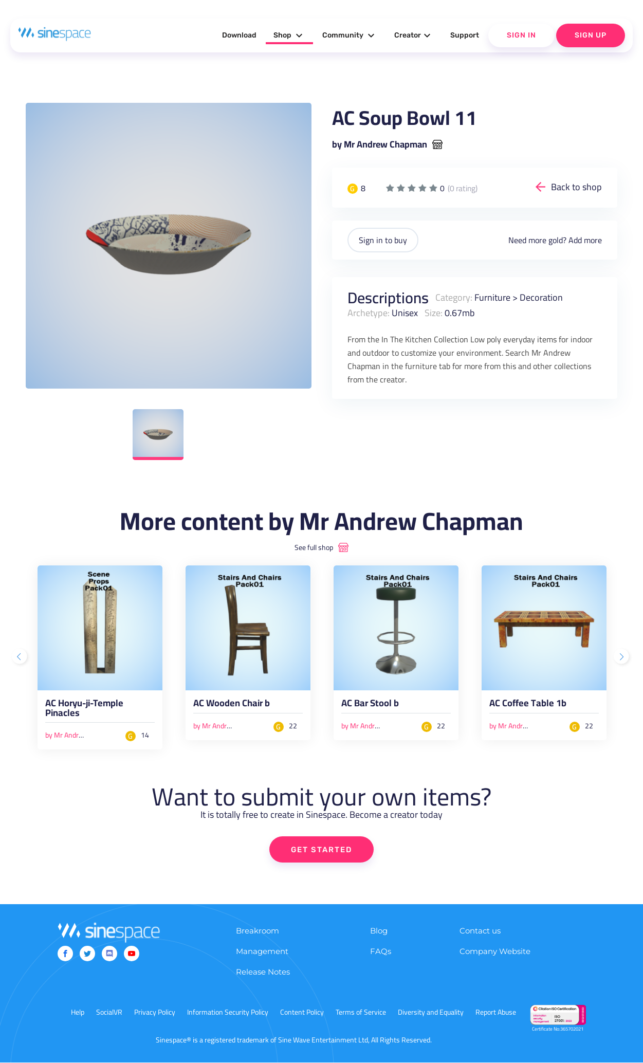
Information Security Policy (227, 1012)
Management (262, 952)
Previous (20, 657)
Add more (585, 240)
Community (349, 35)
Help (77, 1012)
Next (622, 657)
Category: (453, 297)
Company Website (495, 952)
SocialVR (109, 1012)
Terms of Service (361, 1012)
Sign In (521, 35)
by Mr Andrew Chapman (379, 144)
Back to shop (576, 186)
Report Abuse (495, 1012)
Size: (434, 312)
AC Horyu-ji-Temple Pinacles (84, 709)
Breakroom (257, 931)
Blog (379, 931)
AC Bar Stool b (370, 704)
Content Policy (302, 1012)
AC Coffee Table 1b (527, 704)
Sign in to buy (383, 240)
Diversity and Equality (431, 1012)
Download (239, 35)
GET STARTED (321, 850)
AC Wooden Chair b (231, 704)
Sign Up (591, 35)
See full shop (314, 547)
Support (464, 35)
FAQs (380, 952)
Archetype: (368, 312)
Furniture (492, 297)
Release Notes (263, 972)
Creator (413, 35)
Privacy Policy (154, 1012)
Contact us (480, 931)
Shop (289, 35)
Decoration (541, 297)
